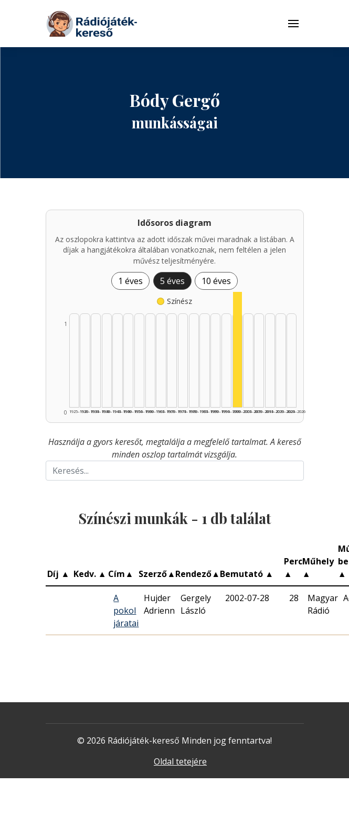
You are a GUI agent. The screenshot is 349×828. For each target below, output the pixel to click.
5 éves (172, 281)
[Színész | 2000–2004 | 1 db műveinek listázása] (237, 349)
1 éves (130, 281)
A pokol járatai (126, 610)
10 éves (216, 281)
